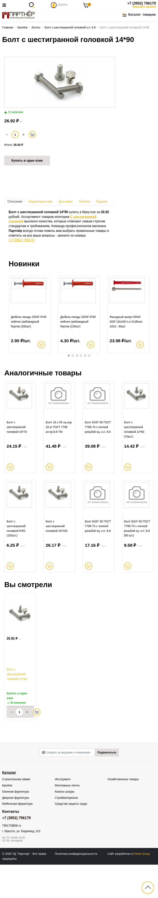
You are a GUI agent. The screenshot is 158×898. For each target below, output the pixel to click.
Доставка (66, 202)
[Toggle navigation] (5, 5)
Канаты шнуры (64, 825)
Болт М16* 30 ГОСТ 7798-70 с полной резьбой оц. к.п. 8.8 (98, 559)
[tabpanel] (30, 321)
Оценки (101, 202)
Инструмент (63, 812)
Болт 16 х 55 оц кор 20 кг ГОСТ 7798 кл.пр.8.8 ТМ (59, 450)
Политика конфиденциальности (76, 887)
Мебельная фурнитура (17, 837)
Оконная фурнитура (15, 825)
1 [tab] (69, 368)
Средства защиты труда (71, 837)
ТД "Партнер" (21, 887)
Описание (14, 202)
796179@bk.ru (11, 859)
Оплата (84, 202)
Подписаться (106, 785)
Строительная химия (16, 812)
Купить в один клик (27, 161)
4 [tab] (81, 368)
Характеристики (40, 202)
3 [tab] (77, 368)
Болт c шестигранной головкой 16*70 (17, 450)
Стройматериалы (66, 831)
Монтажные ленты (67, 818)
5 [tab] (85, 368)
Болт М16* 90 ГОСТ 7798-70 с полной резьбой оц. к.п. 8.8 (98, 450)
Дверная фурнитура (15, 831)
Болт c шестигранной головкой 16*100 (56, 559)
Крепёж (7, 818)
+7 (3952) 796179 (141, 3)
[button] (139, 15)
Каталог (9, 806)
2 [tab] (73, 368)
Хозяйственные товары (123, 812)
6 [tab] (89, 368)
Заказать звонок (144, 6)
